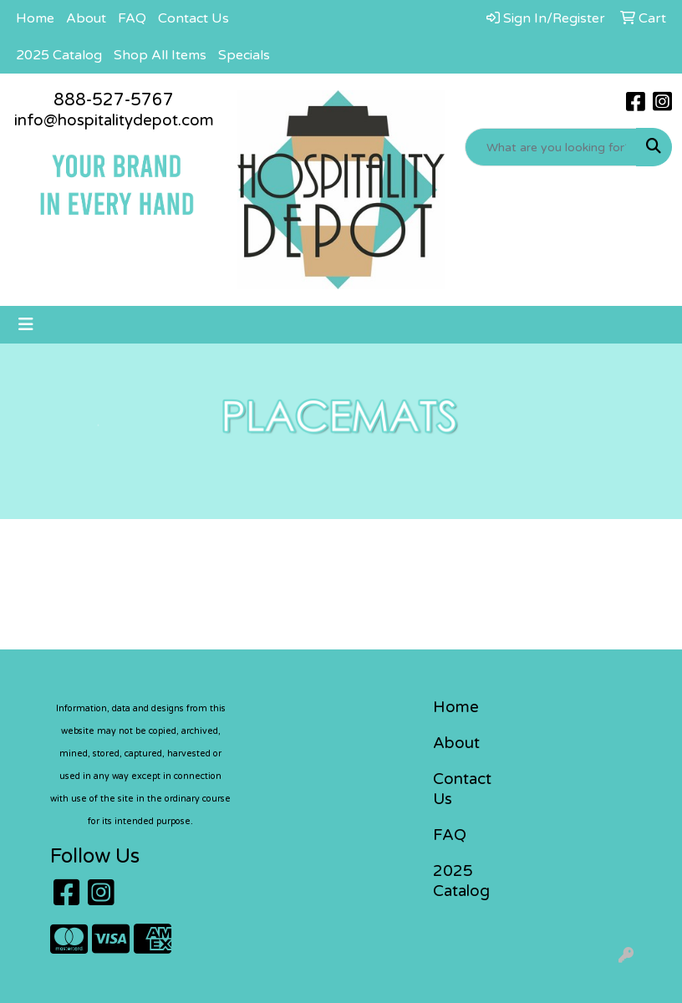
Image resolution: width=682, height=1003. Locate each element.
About (86, 18)
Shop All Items (160, 55)
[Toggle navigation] (25, 325)
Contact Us (193, 18)
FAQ (132, 18)
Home (35, 18)
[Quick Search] (551, 147)
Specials (244, 55)
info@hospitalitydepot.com (114, 120)
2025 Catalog (59, 55)
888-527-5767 (113, 100)
